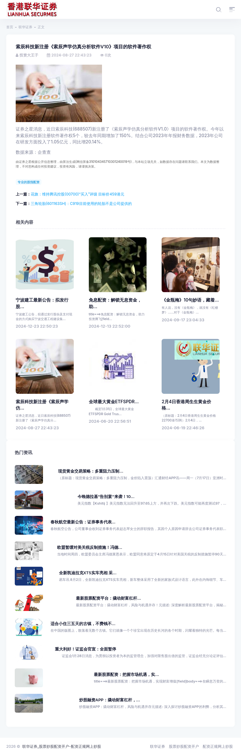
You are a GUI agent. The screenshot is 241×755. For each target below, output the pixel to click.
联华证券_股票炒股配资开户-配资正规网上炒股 (61, 746)
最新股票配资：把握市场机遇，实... (126, 674)
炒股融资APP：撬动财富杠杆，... (109, 700)
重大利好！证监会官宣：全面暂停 (85, 649)
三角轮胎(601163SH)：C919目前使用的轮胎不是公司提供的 (81, 203)
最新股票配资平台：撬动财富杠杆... (108, 598)
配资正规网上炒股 (218, 746)
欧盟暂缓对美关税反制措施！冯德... (89, 547)
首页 (9, 27)
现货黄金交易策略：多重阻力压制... (90, 471)
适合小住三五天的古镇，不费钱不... (83, 623)
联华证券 (25, 27)
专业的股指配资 (29, 182)
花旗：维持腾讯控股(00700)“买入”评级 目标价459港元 (77, 194)
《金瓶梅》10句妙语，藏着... (190, 300)
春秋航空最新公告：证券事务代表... (83, 522)
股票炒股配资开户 (184, 746)
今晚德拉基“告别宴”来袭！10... (106, 496)
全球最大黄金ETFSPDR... (114, 401)
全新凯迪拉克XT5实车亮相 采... (88, 572)
